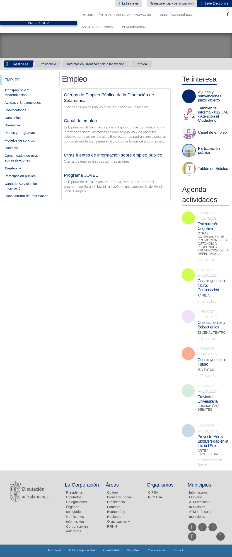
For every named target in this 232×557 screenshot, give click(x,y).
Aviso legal (54, 550)
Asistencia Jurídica (176, 15)
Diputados (74, 497)
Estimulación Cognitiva (208, 226)
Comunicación (133, 27)
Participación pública (20, 176)
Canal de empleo (80, 120)
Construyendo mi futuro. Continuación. (211, 285)
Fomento (114, 507)
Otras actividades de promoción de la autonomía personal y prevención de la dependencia (213, 244)
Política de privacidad (82, 550)
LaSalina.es (130, 3)
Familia (204, 295)
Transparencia (156, 550)
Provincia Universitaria (208, 399)
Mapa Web (133, 550)
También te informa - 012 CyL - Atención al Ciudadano (213, 114)
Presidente (74, 492)
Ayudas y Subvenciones (23, 102)
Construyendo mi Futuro (211, 362)
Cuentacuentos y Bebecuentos (211, 324)
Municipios (199, 485)
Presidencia (47, 64)
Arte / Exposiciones (210, 452)
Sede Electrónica (215, 3)
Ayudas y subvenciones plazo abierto (209, 96)
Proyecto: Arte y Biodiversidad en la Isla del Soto (213, 441)
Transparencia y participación (171, 3)
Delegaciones (76, 502)
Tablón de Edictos (213, 169)
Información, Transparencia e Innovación (116, 15)
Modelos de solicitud (20, 140)
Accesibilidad (111, 550)
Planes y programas (20, 133)
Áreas (112, 485)
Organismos (160, 485)
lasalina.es (20, 64)
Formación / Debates (208, 408)
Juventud (206, 369)
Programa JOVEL (81, 175)
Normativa (12, 125)
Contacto (11, 148)
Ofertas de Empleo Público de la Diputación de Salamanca (109, 97)
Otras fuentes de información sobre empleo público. (113, 155)
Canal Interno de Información (26, 196)
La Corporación (82, 485)
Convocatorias (15, 110)
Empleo (141, 64)
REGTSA (155, 497)
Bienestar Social (119, 497)
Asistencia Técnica (97, 27)
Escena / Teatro (212, 332)
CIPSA (153, 492)
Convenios (13, 118)
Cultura (112, 492)
